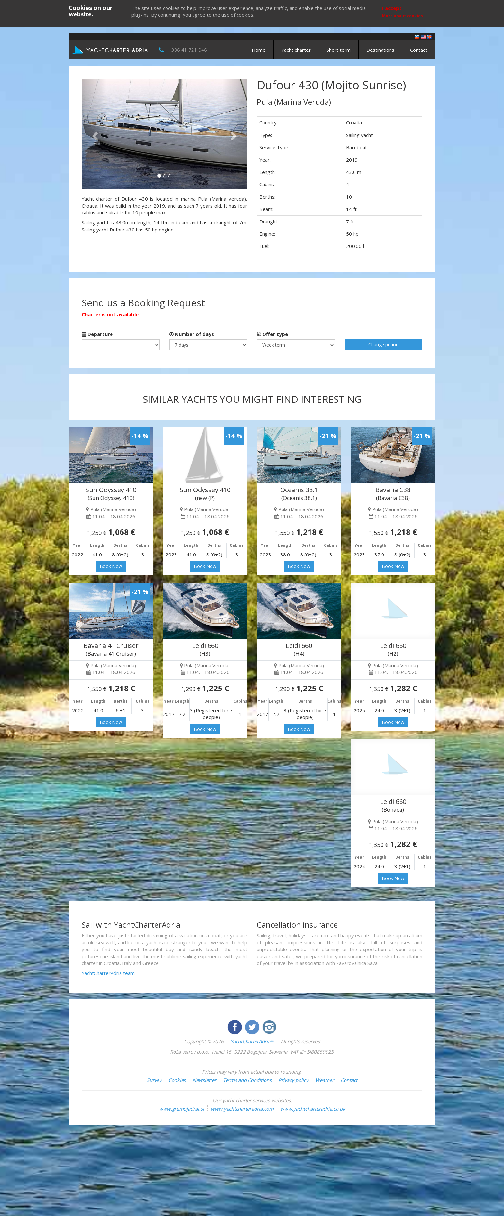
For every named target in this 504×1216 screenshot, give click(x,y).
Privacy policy (293, 1080)
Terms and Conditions (247, 1080)
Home (259, 50)
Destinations (380, 50)
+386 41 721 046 (187, 50)
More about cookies (402, 16)
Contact (418, 50)
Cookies (177, 1080)
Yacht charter (296, 50)
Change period (383, 344)
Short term (339, 50)
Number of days (191, 334)
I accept (392, 8)
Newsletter (204, 1080)
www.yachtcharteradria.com (242, 1108)
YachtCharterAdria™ (252, 1041)
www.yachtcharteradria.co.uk (312, 1108)
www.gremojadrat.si (181, 1108)
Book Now (111, 566)
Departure (97, 334)
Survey (154, 1080)
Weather (324, 1080)
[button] (94, 134)
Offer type (272, 334)
